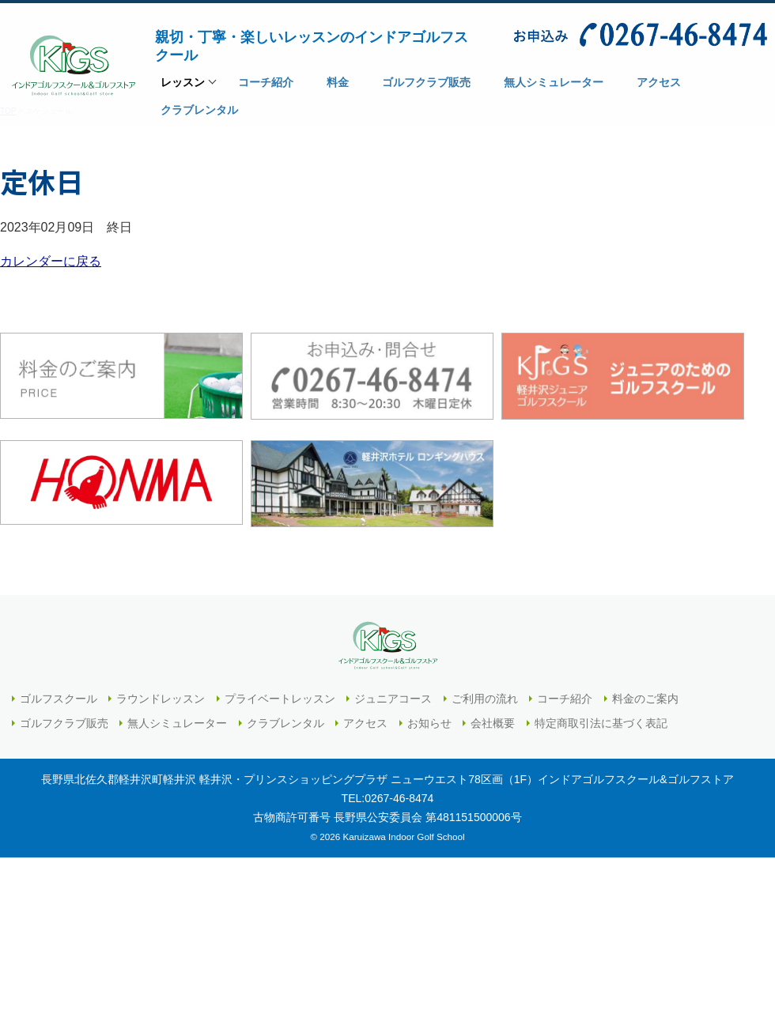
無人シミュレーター (177, 723)
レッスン (183, 87)
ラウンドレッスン (160, 698)
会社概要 (493, 723)
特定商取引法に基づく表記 (601, 723)
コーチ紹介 (564, 698)
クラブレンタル (285, 723)
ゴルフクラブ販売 (64, 723)
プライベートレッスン (280, 698)
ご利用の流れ (485, 698)
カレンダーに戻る (50, 261)
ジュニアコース (393, 698)
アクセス (365, 723)
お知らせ (429, 723)
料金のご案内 (645, 698)
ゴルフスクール (58, 698)
